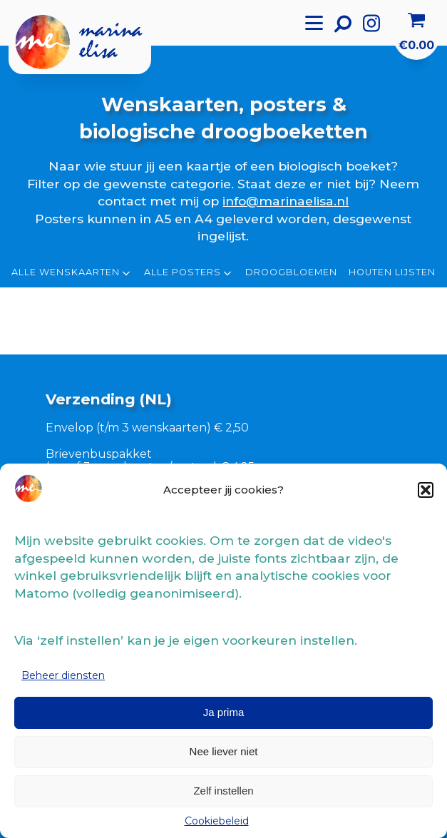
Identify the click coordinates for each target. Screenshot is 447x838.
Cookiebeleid (217, 820)
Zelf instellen (223, 791)
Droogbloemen (291, 272)
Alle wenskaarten (72, 273)
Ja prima (224, 712)
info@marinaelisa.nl (285, 200)
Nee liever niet (224, 751)
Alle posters (189, 273)
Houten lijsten (392, 272)
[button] (425, 490)
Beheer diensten (63, 675)
